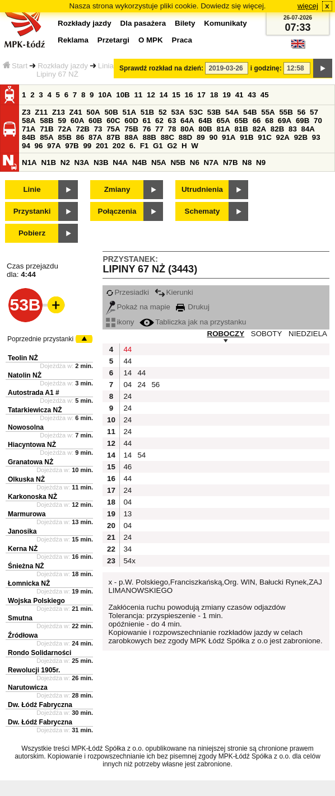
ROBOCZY (226, 333)
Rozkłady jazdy (63, 66)
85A (46, 137)
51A (129, 112)
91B (246, 137)
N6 (194, 162)
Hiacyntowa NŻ (32, 445)
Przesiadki (127, 292)
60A (77, 120)
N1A (29, 162)
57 (314, 112)
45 (264, 95)
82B (277, 129)
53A (177, 112)
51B (147, 112)
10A (104, 95)
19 (226, 95)
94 (26, 146)
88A (131, 137)
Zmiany (117, 189)
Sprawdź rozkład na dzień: (161, 68)
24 (141, 384)
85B (64, 137)
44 (127, 349)
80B (205, 129)
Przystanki (32, 211)
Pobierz (31, 233)
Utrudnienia (202, 189)
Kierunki (174, 292)
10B (122, 95)
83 (293, 129)
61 (146, 120)
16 (189, 95)
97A (54, 146)
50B (111, 112)
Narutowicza (28, 687)
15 (176, 95)
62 (159, 120)
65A (223, 120)
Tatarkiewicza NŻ (35, 410)
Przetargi (113, 40)
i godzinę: (266, 68)
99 (87, 146)
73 (98, 129)
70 (318, 120)
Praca (182, 40)
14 (164, 95)
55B (285, 112)
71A (28, 129)
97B (71, 146)
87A (95, 137)
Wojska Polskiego (36, 601)
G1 (158, 146)
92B (301, 137)
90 (213, 137)
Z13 (58, 112)
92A (282, 137)
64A (187, 120)
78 (172, 129)
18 (214, 95)
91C (264, 137)
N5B (177, 162)
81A (223, 129)
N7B (230, 162)
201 (102, 146)
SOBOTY (266, 333)
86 (80, 137)
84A (308, 129)
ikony (120, 322)
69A (284, 120)
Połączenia (117, 211)
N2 (65, 162)
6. (132, 146)
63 (172, 120)
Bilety (185, 23)
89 (201, 137)
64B (205, 120)
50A (93, 112)
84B (28, 137)
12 (151, 95)
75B (131, 129)
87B (113, 137)
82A (259, 129)
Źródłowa (23, 635)
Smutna (20, 618)
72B (82, 129)
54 (141, 455)
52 (163, 112)
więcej (307, 6)
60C (113, 120)
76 (146, 129)
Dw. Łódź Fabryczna (40, 705)
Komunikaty (225, 23)
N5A (158, 162)
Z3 (26, 112)
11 (138, 95)
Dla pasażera (143, 23)
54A (232, 112)
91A (228, 137)
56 (301, 112)
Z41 (75, 112)
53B (214, 112)
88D (185, 137)
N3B (101, 162)
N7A (211, 162)
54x (128, 561)
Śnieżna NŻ (26, 566)
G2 (172, 146)
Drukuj (193, 307)
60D (131, 120)
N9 (261, 162)
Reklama (73, 40)
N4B (139, 162)
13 (127, 514)
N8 (247, 162)
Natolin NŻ (24, 375)
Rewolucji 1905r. (34, 670)
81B (241, 129)
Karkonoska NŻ (32, 497)
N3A (82, 162)
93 (316, 137)
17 (201, 95)
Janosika (22, 531)
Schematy (202, 211)
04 (127, 384)
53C (196, 112)
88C (167, 137)
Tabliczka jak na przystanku (192, 322)
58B (46, 120)
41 (239, 95)
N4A (120, 162)
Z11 (41, 112)
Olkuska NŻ (26, 479)
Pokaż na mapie (138, 307)
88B (149, 137)
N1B (48, 162)
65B (241, 120)
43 (252, 95)
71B (46, 129)
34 (127, 549)
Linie (31, 189)
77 (159, 129)
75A (113, 129)
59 (62, 120)
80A (187, 129)
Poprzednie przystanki (40, 339)
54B (250, 112)
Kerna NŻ (23, 549)
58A (28, 120)
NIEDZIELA (308, 333)
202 (119, 146)
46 (127, 467)
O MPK (150, 40)
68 (269, 120)
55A (267, 112)
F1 (144, 146)
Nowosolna (26, 427)
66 (257, 120)
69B (302, 120)
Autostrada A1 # (33, 393)
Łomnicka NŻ (29, 583)
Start (15, 66)
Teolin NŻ (23, 358)
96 (39, 146)
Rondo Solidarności (39, 653)
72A (64, 129)
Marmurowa (26, 514)
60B (95, 120)
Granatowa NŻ (30, 462)
